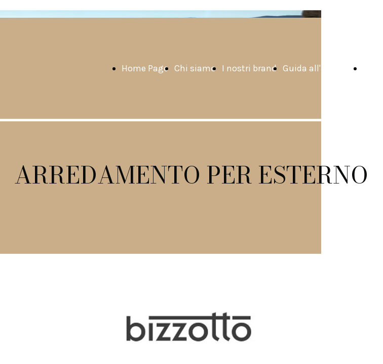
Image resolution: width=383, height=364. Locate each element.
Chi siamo (195, 68)
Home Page (145, 68)
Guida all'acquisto (320, 68)
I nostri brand (249, 68)
